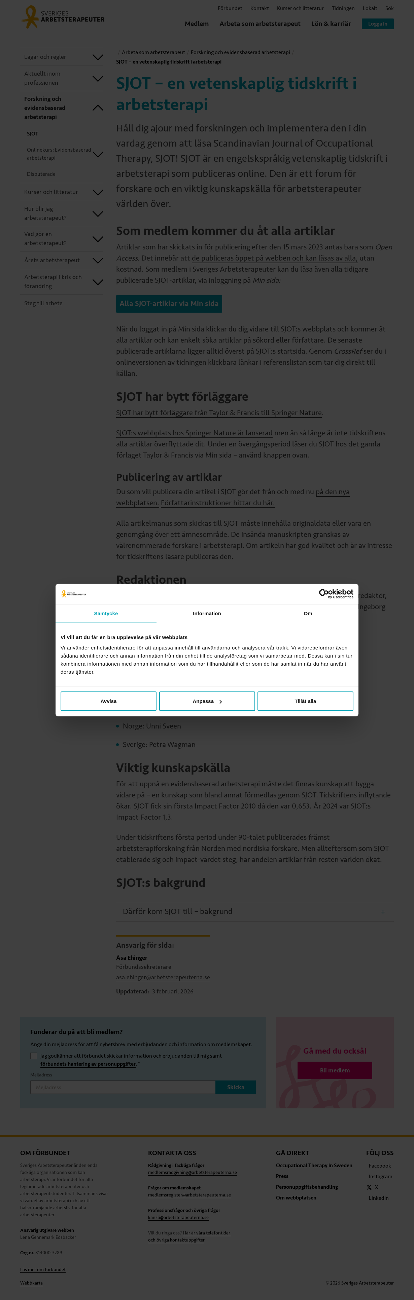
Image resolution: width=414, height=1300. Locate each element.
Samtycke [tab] (106, 613)
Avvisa (109, 701)
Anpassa (207, 701)
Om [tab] (308, 613)
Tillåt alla (305, 701)
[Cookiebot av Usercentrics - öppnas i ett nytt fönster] (324, 594)
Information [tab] (207, 613)
